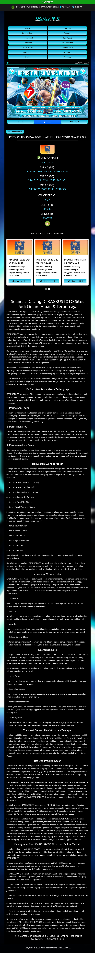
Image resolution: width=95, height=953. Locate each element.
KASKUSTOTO (51, 317)
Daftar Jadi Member (49, 7)
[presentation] (46, 288)
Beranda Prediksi (15, 131)
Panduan (67, 57)
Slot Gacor (28, 42)
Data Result (67, 38)
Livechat (77, 7)
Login (20, 122)
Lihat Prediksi (19, 281)
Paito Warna (28, 47)
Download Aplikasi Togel (24, 7)
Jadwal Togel (28, 38)
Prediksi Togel (27, 33)
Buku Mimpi (27, 52)
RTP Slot (74, 122)
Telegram (65, 7)
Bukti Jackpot (67, 52)
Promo (47, 122)
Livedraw (67, 28)
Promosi (67, 33)
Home (27, 28)
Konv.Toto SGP (67, 47)
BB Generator (67, 42)
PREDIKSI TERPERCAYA (27, 362)
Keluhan (27, 57)
